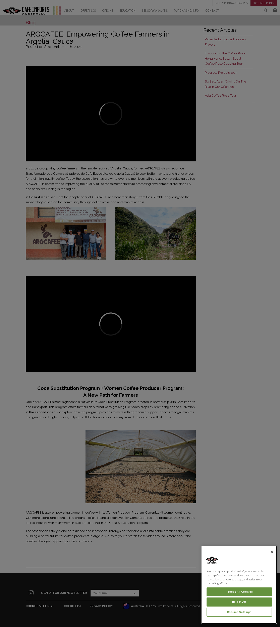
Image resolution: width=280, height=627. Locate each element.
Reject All (239, 601)
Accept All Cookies (239, 591)
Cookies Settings (239, 612)
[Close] (271, 551)
